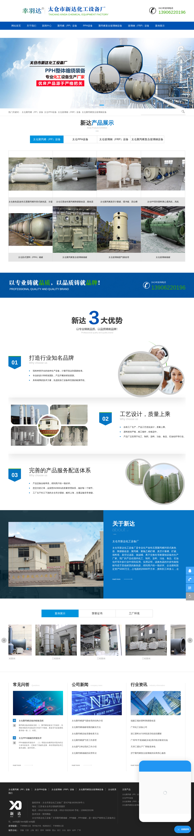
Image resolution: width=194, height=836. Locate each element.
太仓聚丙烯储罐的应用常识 (84, 753)
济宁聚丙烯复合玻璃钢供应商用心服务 (148, 753)
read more (116, 579)
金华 (74, 830)
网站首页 (16, 25)
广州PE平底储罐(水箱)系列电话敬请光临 (149, 740)
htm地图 (24, 822)
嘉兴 (69, 830)
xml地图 (16, 822)
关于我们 (31, 25)
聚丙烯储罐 (62, 818)
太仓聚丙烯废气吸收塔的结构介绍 (87, 720)
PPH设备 (88, 25)
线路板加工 (47, 826)
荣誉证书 (97, 613)
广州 (79, 830)
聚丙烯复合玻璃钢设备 (110, 25)
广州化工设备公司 (139, 727)
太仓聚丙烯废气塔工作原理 (84, 740)
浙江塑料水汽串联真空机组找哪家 (146, 733)
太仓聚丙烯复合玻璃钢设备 (94, 112)
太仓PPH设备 (50, 112)
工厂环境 (134, 613)
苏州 (42, 830)
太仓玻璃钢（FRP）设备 (69, 112)
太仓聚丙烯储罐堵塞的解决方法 (86, 727)
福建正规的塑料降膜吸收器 (143, 720)
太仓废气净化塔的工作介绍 (84, 746)
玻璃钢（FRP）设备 (138, 25)
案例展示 (160, 25)
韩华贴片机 (36, 826)
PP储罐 (72, 818)
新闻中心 (47, 25)
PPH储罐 (82, 818)
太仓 (64, 830)
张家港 (48, 830)
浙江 (37, 830)
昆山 (54, 830)
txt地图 (32, 822)
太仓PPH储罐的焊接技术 (30, 738)
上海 (32, 830)
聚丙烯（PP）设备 (67, 25)
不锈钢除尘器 (25, 826)
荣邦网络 (46, 814)
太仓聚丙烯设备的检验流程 (31, 720)
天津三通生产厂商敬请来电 (143, 746)
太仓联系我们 (18, 34)
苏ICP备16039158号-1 (74, 802)
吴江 (59, 830)
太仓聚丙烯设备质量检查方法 (85, 733)
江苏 (27, 830)
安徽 (22, 830)
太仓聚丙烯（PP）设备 (32, 112)
